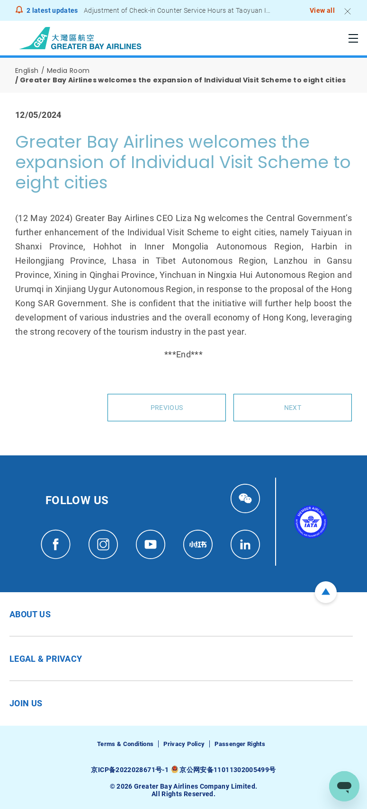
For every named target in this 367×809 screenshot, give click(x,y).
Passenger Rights (240, 743)
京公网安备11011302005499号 (227, 769)
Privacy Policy (184, 743)
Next (292, 407)
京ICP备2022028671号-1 (129, 769)
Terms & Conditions (125, 743)
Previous (167, 407)
